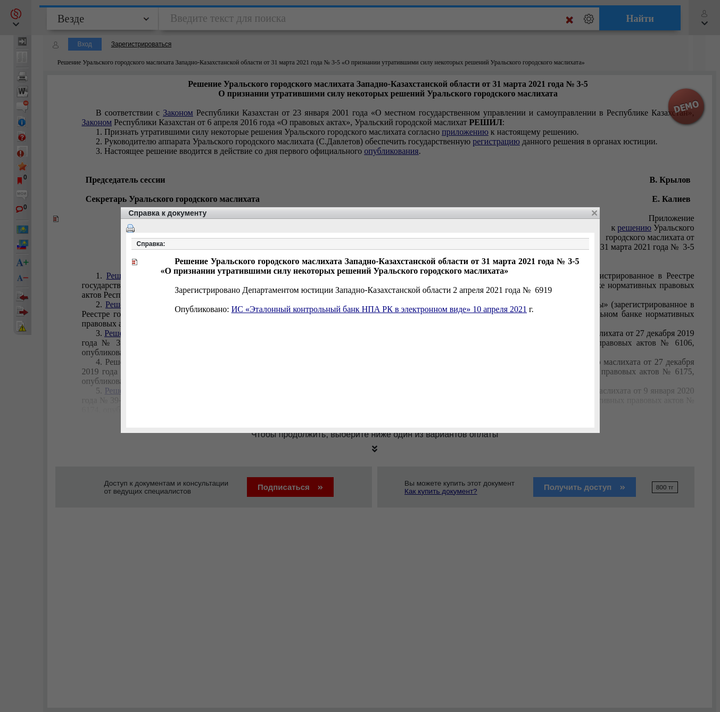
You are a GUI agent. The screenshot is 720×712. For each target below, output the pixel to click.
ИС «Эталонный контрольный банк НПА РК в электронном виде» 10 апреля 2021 (379, 309)
